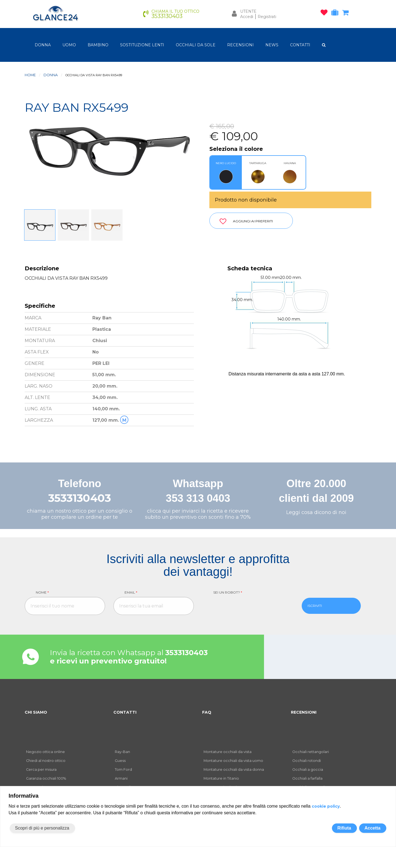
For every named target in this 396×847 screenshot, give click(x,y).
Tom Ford (123, 769)
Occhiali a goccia (307, 769)
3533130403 (79, 498)
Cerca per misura (41, 769)
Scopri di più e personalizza (42, 828)
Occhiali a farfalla (307, 778)
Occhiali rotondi (306, 761)
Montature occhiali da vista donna (234, 769)
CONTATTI (300, 44)
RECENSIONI (240, 44)
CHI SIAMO (36, 712)
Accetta (372, 828)
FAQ (206, 712)
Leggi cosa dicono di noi (316, 512)
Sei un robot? (227, 592)
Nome (42, 592)
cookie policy (326, 806)
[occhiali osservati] (325, 13)
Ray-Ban (122, 752)
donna (43, 44)
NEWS (271, 44)
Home (30, 75)
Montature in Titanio (221, 778)
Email (131, 592)
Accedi (246, 16)
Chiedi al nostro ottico (45, 761)
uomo (69, 44)
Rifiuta (344, 828)
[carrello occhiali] (346, 13)
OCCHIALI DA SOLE (195, 44)
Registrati (267, 16)
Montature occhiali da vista (228, 752)
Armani (121, 778)
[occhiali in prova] (336, 13)
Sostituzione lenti (142, 44)
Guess (120, 761)
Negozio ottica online (45, 752)
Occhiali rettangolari (310, 752)
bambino (98, 44)
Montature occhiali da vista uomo (233, 761)
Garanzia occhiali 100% (46, 778)
